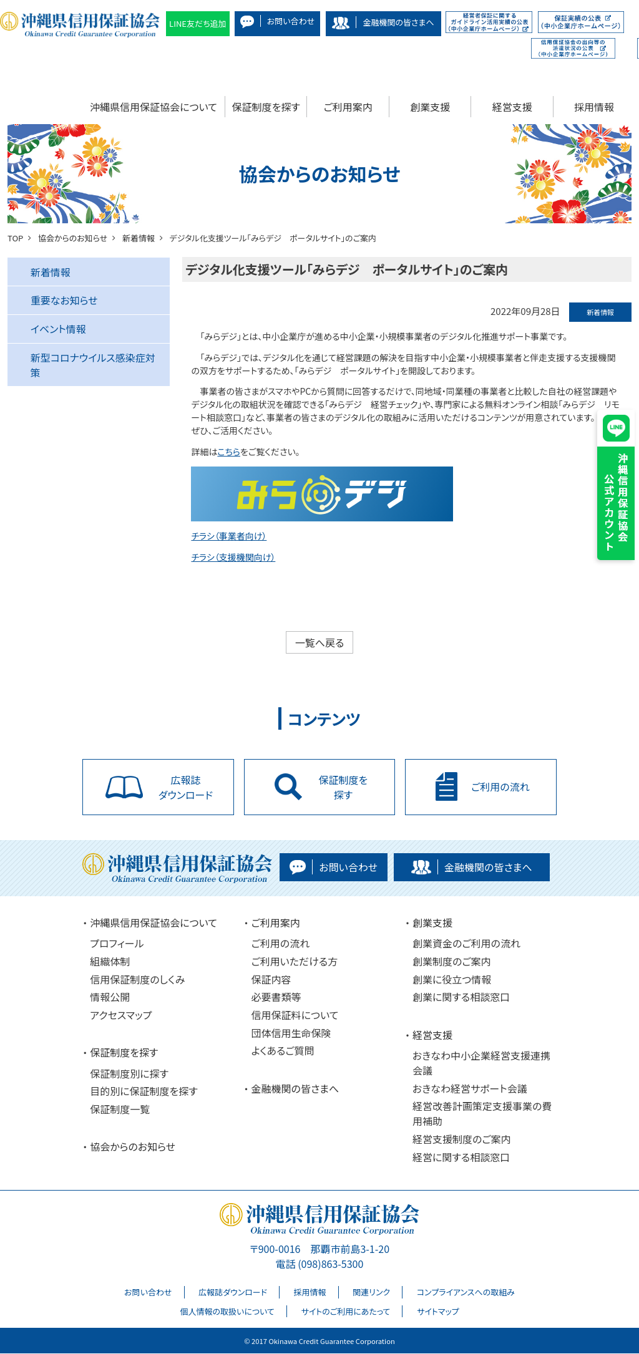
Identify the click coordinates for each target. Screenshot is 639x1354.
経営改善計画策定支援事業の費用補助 (482, 1114)
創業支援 (430, 106)
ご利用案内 (348, 106)
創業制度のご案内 (451, 961)
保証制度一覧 (120, 1109)
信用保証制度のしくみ (137, 979)
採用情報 (594, 106)
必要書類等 (276, 997)
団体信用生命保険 (291, 1032)
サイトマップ (438, 1311)
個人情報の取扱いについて (227, 1311)
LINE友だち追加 (198, 23)
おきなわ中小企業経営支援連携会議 (481, 1063)
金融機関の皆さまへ (295, 1088)
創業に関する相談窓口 (461, 997)
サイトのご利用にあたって (345, 1311)
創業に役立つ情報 (451, 979)
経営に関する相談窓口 (461, 1156)
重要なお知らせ (64, 300)
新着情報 (51, 271)
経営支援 (512, 106)
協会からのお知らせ (132, 1146)
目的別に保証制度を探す (144, 1091)
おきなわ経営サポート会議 (469, 1088)
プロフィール (117, 943)
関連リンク (371, 1292)
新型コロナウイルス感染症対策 (93, 365)
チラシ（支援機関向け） (233, 557)
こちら (228, 451)
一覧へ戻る (319, 642)
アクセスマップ (121, 1014)
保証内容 (271, 979)
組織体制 (110, 961)
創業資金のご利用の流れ (466, 943)
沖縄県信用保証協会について (153, 106)
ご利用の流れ (280, 943)
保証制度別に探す (129, 1073)
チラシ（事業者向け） (228, 536)
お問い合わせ (148, 1292)
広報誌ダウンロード (232, 1292)
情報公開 (110, 997)
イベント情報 (58, 328)
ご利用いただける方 (294, 961)
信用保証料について (295, 1014)
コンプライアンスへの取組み (466, 1292)
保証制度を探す (266, 106)
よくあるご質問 (283, 1050)
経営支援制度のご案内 (461, 1139)
